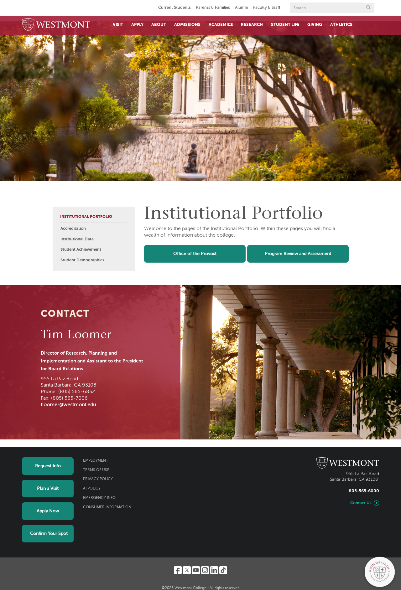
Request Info (48, 466)
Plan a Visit (48, 488)
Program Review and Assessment (298, 254)
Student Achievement (80, 250)
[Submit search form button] (368, 8)
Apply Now (48, 511)
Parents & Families (213, 8)
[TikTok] (223, 570)
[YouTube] (196, 570)
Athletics (341, 25)
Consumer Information (107, 507)
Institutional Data (77, 239)
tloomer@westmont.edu (68, 405)
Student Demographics (82, 260)
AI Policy (92, 488)
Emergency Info (99, 498)
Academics (221, 25)
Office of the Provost (194, 254)
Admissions (187, 25)
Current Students (174, 8)
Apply (137, 25)
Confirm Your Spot (49, 533)
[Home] (56, 25)
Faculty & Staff (266, 8)
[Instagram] (205, 570)
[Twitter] (187, 570)
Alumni (241, 8)
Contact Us (361, 503)
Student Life (285, 25)
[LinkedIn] (214, 570)
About (158, 25)
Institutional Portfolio (86, 217)
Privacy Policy (98, 479)
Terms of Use (96, 470)
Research (252, 25)
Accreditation (73, 229)
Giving (314, 25)
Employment (95, 461)
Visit (118, 25)
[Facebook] (178, 570)
